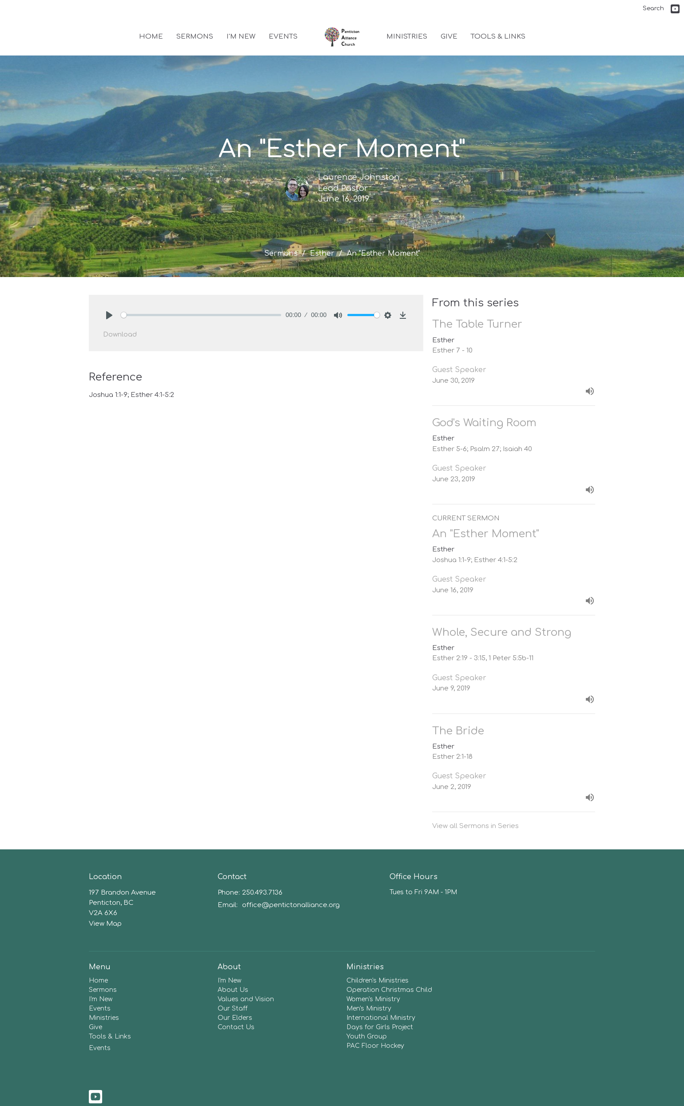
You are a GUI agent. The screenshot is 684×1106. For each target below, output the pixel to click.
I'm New (241, 36)
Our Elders (235, 1018)
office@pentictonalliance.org (291, 905)
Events (283, 36)
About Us (233, 990)
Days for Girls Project (379, 1027)
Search (653, 8)
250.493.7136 (262, 892)
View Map (105, 924)
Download (120, 334)
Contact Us (236, 1027)
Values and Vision (246, 999)
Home (151, 36)
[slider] (201, 315)
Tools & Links (498, 36)
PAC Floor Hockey (375, 1046)
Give (449, 36)
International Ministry (380, 1018)
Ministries (406, 36)
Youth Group (366, 1036)
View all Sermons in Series (475, 826)
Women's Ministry (373, 999)
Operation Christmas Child (389, 990)
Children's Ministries (377, 980)
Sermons (194, 36)
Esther (322, 254)
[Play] (109, 315)
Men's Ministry (368, 1008)
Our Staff (232, 1008)
